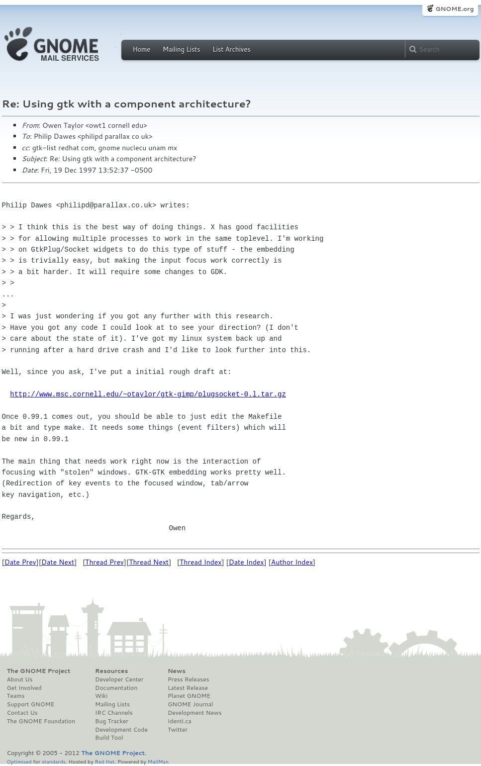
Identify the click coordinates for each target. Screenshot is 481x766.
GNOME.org (454, 8)
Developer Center (119, 679)
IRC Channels (114, 713)
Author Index (292, 562)
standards (54, 761)
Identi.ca (180, 721)
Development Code (121, 730)
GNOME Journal (190, 704)
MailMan (158, 761)
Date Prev (20, 562)
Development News (195, 713)
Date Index (246, 562)
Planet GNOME (189, 696)
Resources (111, 671)
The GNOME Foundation (41, 721)
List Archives (231, 49)
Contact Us (22, 713)
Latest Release (188, 688)
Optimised (19, 761)
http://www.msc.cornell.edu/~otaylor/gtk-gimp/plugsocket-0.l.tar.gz (148, 394)
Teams (16, 696)
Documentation (116, 688)
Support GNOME (31, 704)
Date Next (57, 562)
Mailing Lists (181, 49)
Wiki (101, 696)
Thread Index (201, 562)
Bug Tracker (111, 721)
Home (142, 49)
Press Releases (188, 679)
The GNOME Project (39, 671)
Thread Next (149, 562)
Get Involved (24, 688)
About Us (20, 679)
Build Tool (109, 738)
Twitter (178, 730)
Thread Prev (104, 562)
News (177, 671)
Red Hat (104, 761)
